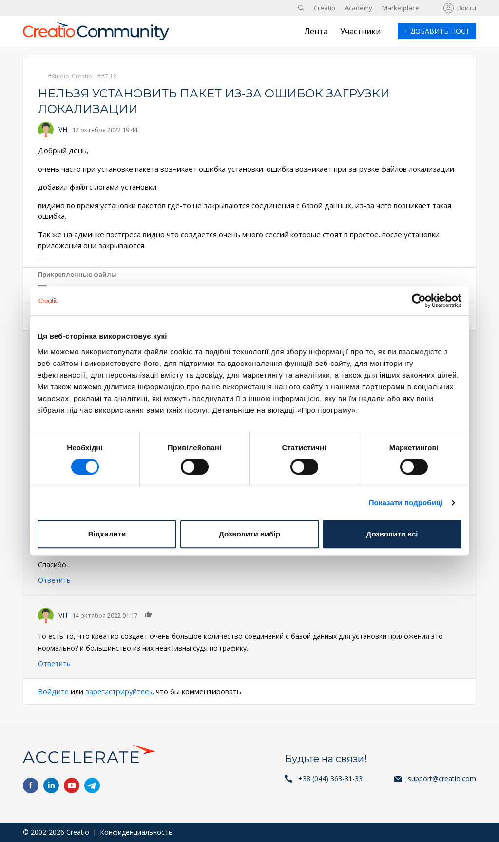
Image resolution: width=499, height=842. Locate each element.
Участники (360, 31)
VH (62, 129)
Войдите (53, 691)
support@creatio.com (442, 778)
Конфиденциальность (136, 832)
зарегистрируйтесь (120, 691)
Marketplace (400, 7)
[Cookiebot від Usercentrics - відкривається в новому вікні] (418, 300)
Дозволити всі (392, 534)
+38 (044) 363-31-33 (330, 778)
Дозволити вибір (249, 534)
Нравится (148, 614)
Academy (358, 7)
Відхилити (107, 534)
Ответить (54, 580)
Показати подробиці (406, 502)
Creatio (324, 7)
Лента (316, 31)
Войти (466, 7)
